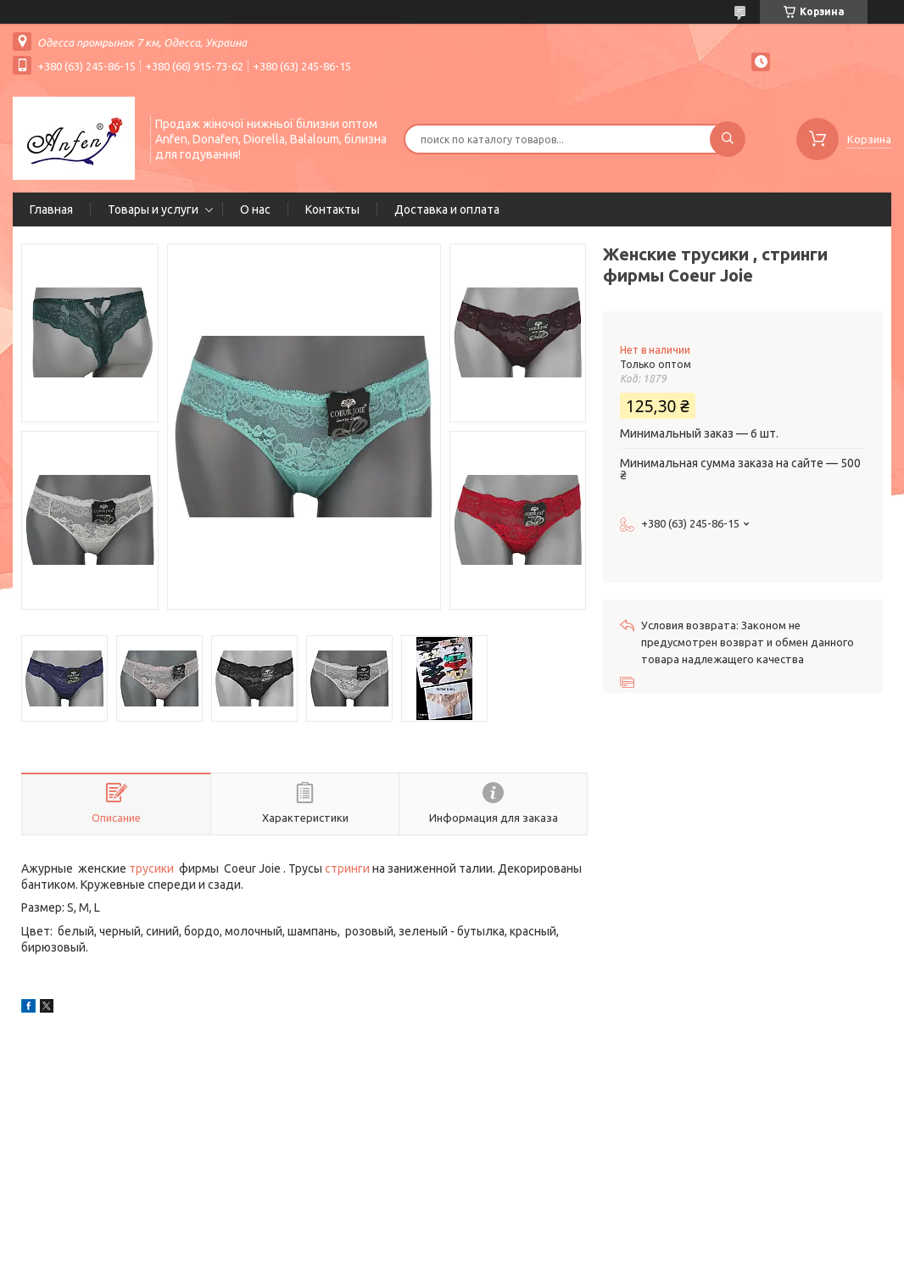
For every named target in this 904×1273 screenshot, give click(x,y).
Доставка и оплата (446, 209)
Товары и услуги (153, 209)
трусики (151, 868)
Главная (51, 209)
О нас (255, 209)
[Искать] (727, 139)
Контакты (332, 209)
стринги (347, 868)
